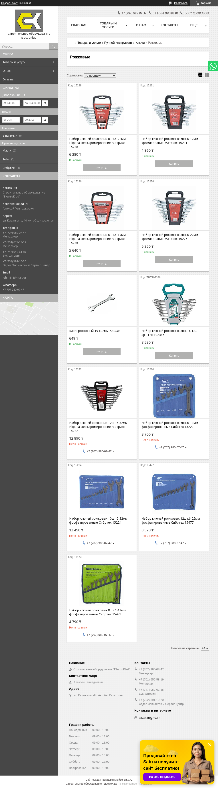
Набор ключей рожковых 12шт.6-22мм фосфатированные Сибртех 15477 (170, 521)
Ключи (140, 42)
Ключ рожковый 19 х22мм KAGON (95, 331)
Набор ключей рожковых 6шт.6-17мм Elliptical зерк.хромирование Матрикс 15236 (97, 239)
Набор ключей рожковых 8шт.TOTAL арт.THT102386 (169, 333)
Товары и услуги (14, 62)
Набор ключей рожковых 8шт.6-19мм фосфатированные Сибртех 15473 (97, 612)
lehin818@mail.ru (14, 277)
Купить (102, 168)
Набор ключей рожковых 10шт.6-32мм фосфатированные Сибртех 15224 (98, 521)
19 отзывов (181, 3)
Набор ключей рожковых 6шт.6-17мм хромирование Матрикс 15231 (169, 141)
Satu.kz (127, 779)
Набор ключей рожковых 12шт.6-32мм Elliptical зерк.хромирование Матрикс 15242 (98, 427)
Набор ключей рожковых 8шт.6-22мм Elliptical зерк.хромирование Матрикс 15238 (97, 143)
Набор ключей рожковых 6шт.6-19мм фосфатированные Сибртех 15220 (169, 425)
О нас (6, 71)
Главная (78, 25)
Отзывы (8, 79)
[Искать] (53, 46)
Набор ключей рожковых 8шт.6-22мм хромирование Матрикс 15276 (169, 237)
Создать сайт (9, 3)
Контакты (169, 25)
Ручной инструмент (118, 42)
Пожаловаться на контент (136, 783)
